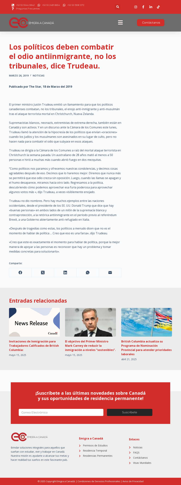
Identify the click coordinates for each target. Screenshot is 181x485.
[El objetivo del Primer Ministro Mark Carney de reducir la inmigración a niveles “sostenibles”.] (90, 322)
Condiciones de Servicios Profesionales (99, 481)
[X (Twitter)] (43, 272)
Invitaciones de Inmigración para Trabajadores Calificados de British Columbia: (34, 345)
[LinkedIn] (65, 272)
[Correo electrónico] (110, 272)
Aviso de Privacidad (133, 481)
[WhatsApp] (88, 272)
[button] (117, 7)
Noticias (38, 75)
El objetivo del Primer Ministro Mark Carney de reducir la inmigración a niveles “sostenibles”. (90, 345)
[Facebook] (20, 272)
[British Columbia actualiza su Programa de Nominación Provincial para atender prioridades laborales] (146, 322)
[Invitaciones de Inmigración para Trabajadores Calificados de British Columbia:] (34, 322)
